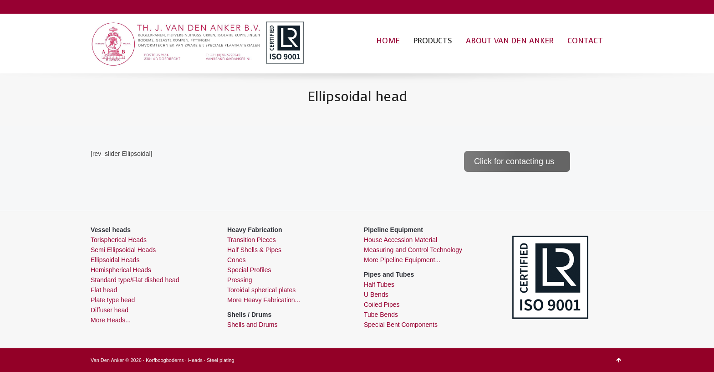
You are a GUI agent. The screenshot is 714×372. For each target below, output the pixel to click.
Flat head (104, 290)
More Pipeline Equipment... (402, 260)
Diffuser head (109, 310)
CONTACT (585, 41)
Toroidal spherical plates (261, 290)
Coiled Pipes (382, 304)
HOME (388, 41)
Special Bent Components (401, 324)
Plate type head (113, 300)
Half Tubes (379, 284)
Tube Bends (381, 314)
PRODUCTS (432, 41)
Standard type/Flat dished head (135, 280)
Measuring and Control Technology (413, 249)
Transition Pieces (251, 239)
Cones (236, 260)
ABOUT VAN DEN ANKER (510, 41)
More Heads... (111, 320)
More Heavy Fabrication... (263, 300)
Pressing (239, 280)
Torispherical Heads (119, 239)
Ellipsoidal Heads (115, 260)
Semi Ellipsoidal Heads (123, 249)
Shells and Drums (252, 324)
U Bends (376, 294)
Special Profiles (249, 270)
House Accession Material (400, 239)
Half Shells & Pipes (254, 249)
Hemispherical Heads (121, 270)
